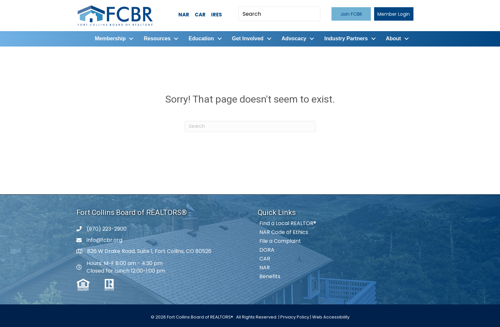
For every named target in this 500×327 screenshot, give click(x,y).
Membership (110, 38)
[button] (351, 14)
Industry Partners (346, 38)
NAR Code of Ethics (283, 232)
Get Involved (247, 38)
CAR (200, 14)
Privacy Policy (294, 317)
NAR (183, 14)
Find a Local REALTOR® (287, 223)
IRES (216, 14)
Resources (157, 38)
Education (201, 38)
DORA (266, 250)
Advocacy (293, 38)
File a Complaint (280, 241)
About (393, 38)
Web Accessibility (331, 317)
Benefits (269, 276)
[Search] (250, 126)
